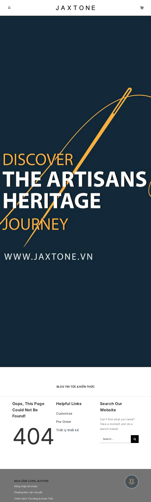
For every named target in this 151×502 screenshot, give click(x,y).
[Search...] (115, 439)
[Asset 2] (131, 476)
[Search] (135, 439)
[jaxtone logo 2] (75, 6)
